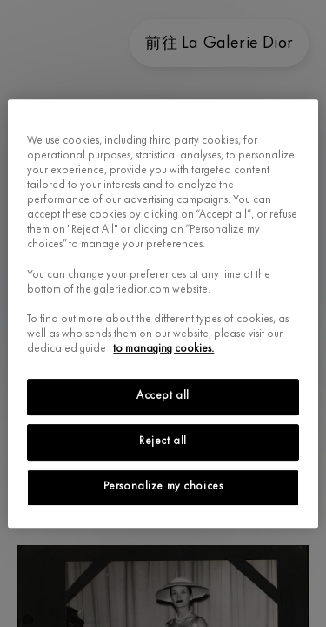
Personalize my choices (163, 487)
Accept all (163, 396)
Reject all (163, 441)
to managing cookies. (163, 349)
